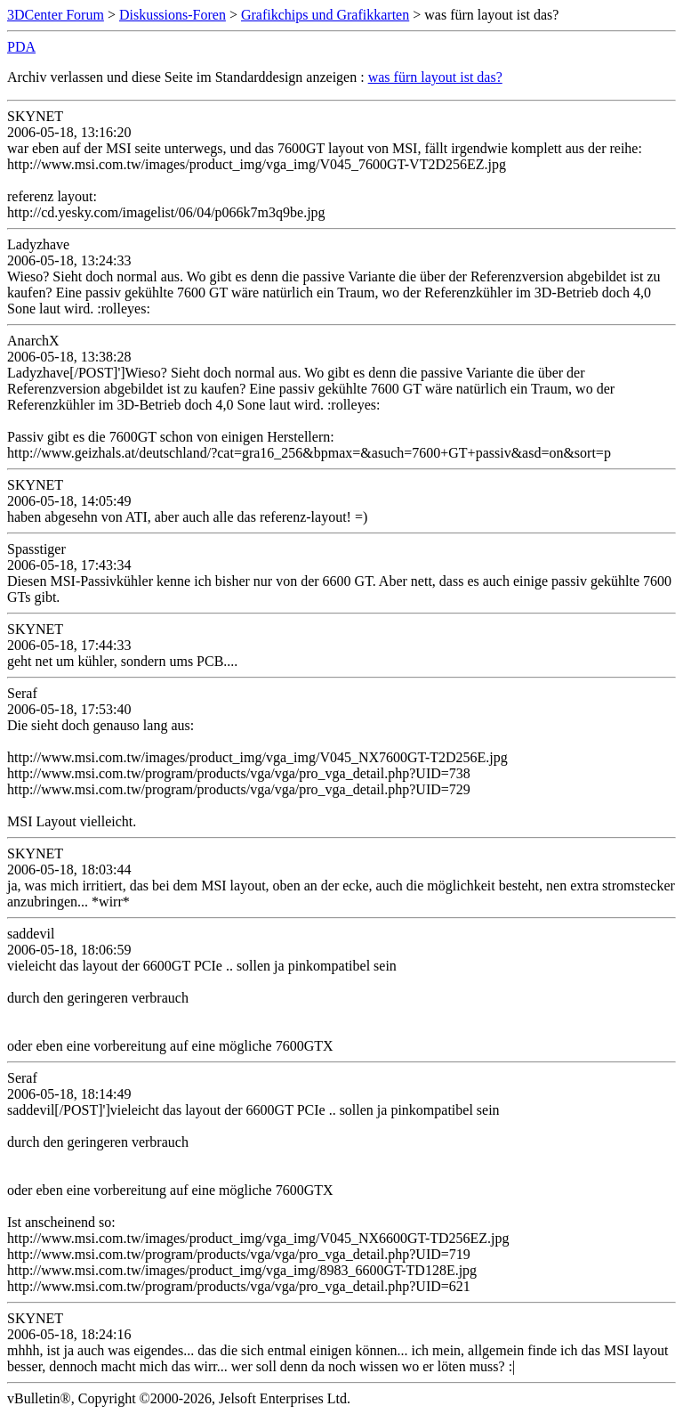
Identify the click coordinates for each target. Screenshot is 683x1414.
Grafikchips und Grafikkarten (325, 14)
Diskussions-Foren (172, 14)
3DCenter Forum (55, 14)
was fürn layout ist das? (435, 77)
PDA (21, 46)
